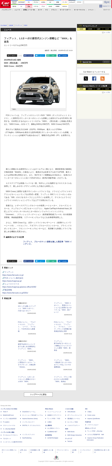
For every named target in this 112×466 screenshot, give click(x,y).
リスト (20, 55)
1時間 (81, 29)
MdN (66, 429)
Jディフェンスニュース (74, 415)
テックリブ (68, 438)
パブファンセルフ (92, 425)
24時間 (90, 29)
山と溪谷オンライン (53, 428)
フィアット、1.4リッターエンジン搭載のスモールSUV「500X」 (27, 379)
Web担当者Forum (8, 415)
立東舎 (49, 422)
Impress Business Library (30, 418)
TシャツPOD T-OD (53, 418)
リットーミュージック (54, 412)
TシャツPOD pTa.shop (94, 431)
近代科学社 (48, 435)
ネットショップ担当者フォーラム (32, 415)
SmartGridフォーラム (28, 412)
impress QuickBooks (93, 418)
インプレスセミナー (28, 422)
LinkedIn (64, 55)
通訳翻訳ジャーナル (73, 418)
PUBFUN (88, 422)
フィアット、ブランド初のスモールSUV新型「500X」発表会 (63, 379)
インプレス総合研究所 (10, 418)
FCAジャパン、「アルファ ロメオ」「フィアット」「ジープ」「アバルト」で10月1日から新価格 (27, 326)
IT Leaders (6, 422)
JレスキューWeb (72, 422)
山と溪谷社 (48, 425)
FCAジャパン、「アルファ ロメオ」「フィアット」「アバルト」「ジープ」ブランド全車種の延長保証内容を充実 (63, 326)
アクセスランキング (90, 26)
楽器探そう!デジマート (54, 415)
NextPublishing (26, 438)
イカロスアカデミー (73, 425)
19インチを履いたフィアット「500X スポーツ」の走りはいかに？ (27, 308)
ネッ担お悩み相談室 (9, 429)
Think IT (5, 412)
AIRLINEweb (71, 412)
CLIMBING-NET (52, 431)
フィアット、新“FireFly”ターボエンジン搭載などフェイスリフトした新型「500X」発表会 (63, 345)
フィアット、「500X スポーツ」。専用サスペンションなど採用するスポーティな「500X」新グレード (63, 307)
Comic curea (91, 415)
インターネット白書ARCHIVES (12, 442)
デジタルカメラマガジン (10, 435)
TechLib (69, 441)
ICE (86, 409)
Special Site (87, 62)
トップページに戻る (38, 394)
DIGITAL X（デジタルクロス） (31, 425)
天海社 (89, 412)
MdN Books (71, 431)
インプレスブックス (28, 434)
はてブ (41, 55)
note (53, 55)
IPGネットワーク (90, 428)
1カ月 (107, 29)
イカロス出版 (69, 409)
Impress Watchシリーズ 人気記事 (95, 86)
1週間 (98, 29)
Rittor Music (49, 409)
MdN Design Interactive (74, 435)
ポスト (13, 55)
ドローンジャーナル (9, 425)
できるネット (7, 438)
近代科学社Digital (52, 438)
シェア (30, 55)
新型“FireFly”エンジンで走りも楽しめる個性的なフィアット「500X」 (27, 346)
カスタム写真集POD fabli (95, 434)
